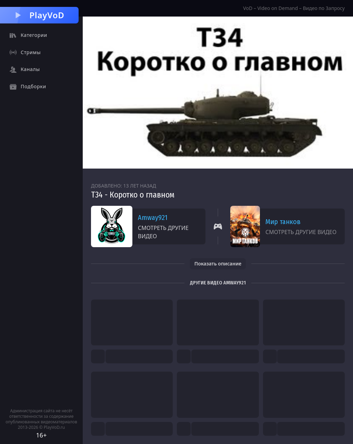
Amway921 (153, 217)
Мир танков (283, 222)
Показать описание (218, 263)
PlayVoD (39, 15)
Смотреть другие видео (163, 232)
